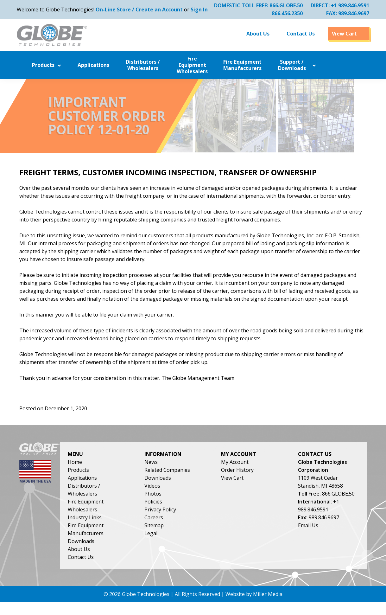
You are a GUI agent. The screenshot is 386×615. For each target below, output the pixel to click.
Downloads (111, 552)
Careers (179, 528)
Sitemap (179, 536)
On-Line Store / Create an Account (141, 9)
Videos (178, 496)
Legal (176, 544)
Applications (113, 488)
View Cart (252, 488)
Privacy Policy (185, 520)
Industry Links (115, 528)
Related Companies (192, 480)
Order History (257, 480)
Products (109, 480)
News (176, 473)
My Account (255, 473)
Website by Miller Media (253, 607)
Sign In (201, 9)
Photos (178, 504)
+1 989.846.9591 (347, 5)
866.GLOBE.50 (283, 5)
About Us (109, 560)
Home (105, 473)
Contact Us (111, 568)
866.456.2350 (284, 13)
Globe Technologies (145, 607)
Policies (178, 512)
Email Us (322, 552)
